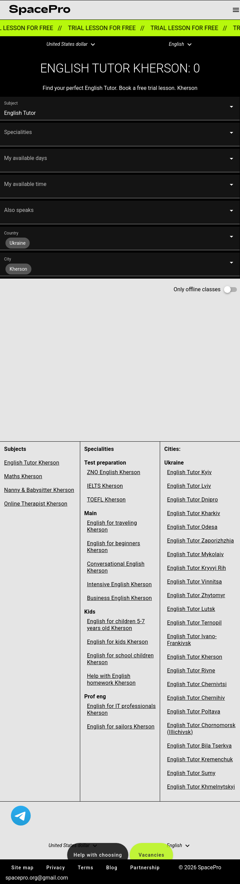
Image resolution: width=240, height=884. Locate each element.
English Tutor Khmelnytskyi (201, 786)
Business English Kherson (119, 598)
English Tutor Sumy (191, 773)
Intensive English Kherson (119, 584)
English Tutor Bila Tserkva (199, 745)
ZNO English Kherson (113, 472)
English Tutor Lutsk (191, 609)
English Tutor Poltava (193, 711)
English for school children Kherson (120, 659)
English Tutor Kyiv (189, 472)
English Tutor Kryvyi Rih (196, 568)
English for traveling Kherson (112, 526)
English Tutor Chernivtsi (197, 684)
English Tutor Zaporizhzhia (200, 540)
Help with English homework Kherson (111, 679)
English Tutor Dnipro (192, 499)
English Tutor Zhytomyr (196, 595)
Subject (11, 103)
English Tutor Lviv (189, 486)
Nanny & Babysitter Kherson (39, 490)
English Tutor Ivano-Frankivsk (191, 639)
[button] (66, 44)
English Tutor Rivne (191, 670)
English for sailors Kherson (121, 726)
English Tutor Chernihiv (196, 698)
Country (11, 233)
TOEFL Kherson (106, 499)
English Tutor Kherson (31, 462)
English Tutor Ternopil (194, 622)
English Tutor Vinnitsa (194, 581)
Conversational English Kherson (116, 567)
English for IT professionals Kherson (121, 709)
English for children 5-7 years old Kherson (116, 624)
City (7, 259)
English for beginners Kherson (113, 546)
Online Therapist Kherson (35, 503)
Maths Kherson (23, 476)
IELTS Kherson (105, 486)
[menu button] (236, 10)
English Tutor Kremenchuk (200, 759)
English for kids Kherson (117, 642)
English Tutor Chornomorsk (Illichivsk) (201, 728)
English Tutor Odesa (192, 527)
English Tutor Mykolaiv (195, 554)
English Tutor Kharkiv (193, 513)
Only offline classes (197, 289)
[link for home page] (39, 9)
